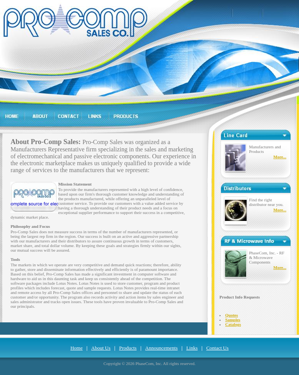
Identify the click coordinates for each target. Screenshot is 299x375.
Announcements (161, 348)
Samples (232, 319)
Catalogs (233, 324)
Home (76, 348)
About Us (100, 348)
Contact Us (217, 348)
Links (192, 348)
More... (279, 156)
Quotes (231, 315)
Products (128, 348)
